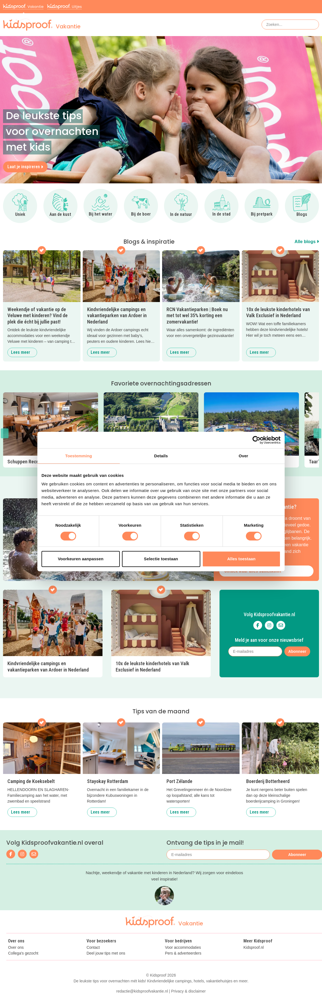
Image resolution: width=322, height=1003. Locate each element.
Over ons (16, 947)
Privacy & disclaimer (188, 991)
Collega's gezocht (23, 953)
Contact (93, 947)
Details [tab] (161, 455)
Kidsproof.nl (253, 947)
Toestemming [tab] (78, 455)
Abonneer (297, 651)
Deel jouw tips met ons (106, 953)
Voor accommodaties (183, 947)
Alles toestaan (241, 558)
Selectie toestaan (161, 558)
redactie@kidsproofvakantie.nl (142, 991)
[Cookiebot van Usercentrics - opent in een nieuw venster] (256, 440)
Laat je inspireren (25, 166)
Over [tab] (243, 455)
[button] (5, 433)
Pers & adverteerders (183, 953)
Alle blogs (307, 241)
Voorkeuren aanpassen (81, 558)
